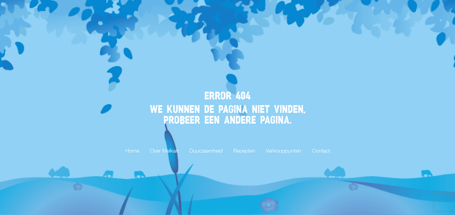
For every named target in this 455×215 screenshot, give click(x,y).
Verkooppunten (283, 151)
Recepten (244, 151)
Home (132, 151)
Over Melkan (164, 151)
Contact (321, 151)
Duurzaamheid (206, 151)
